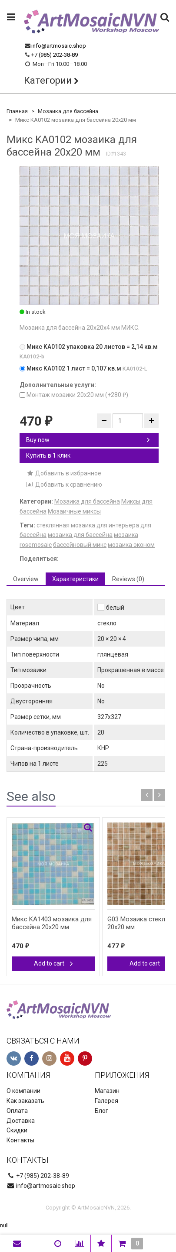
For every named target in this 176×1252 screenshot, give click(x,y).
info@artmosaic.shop (58, 45)
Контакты (20, 1140)
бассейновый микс (79, 544)
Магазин (107, 1090)
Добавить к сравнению (64, 484)
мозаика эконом (131, 544)
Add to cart (53, 963)
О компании (23, 1090)
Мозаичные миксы (74, 511)
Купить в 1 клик (48, 455)
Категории (48, 80)
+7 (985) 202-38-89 (54, 55)
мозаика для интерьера (105, 525)
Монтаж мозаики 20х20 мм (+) (74, 394)
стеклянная (53, 525)
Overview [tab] (26, 579)
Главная (17, 111)
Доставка (21, 1120)
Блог (101, 1110)
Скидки (17, 1130)
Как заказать (25, 1100)
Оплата (17, 1110)
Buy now (88, 439)
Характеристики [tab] (75, 579)
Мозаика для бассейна (68, 111)
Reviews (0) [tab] (128, 579)
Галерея (106, 1100)
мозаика (126, 534)
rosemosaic (36, 544)
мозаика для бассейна (80, 534)
